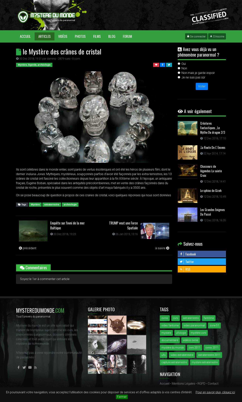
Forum (127, 36)
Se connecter (196, 36)
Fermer (122, 397)
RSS (185, 269)
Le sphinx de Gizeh (211, 190)
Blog (111, 36)
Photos (80, 36)
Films (97, 36)
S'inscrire (217, 36)
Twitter (187, 261)
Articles (44, 36)
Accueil (27, 36)
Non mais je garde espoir (198, 73)
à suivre (162, 248)
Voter (202, 86)
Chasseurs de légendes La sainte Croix (211, 171)
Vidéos (62, 36)
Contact (213, 383)
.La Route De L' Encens (212, 147)
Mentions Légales (183, 383)
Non (184, 68)
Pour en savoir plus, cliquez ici (215, 392)
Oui (184, 64)
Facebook (188, 254)
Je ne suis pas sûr (193, 77)
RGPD (201, 383)
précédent (27, 248)
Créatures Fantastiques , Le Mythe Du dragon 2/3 (212, 128)
